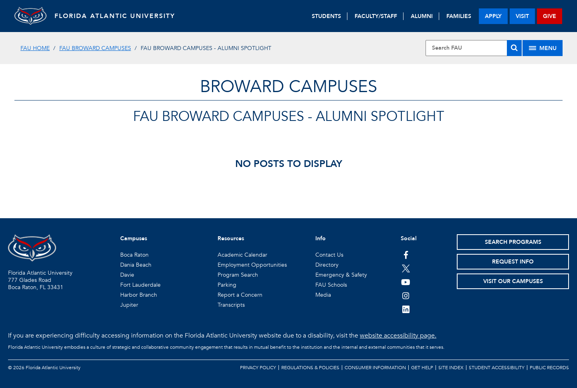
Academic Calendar (242, 255)
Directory (327, 265)
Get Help (422, 367)
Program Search (238, 275)
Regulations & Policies (310, 367)
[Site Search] (474, 48)
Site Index (451, 367)
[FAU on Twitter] (406, 268)
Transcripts (231, 305)
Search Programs (513, 242)
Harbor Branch (138, 295)
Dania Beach (135, 265)
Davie (127, 275)
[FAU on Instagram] (406, 296)
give (549, 16)
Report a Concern (240, 295)
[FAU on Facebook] (406, 255)
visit (522, 16)
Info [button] (320, 238)
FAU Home (35, 48)
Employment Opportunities (252, 265)
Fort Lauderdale (140, 285)
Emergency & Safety (341, 275)
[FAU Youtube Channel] (406, 282)
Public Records (549, 367)
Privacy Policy (258, 367)
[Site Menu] (543, 48)
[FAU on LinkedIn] (406, 309)
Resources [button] (231, 238)
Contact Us (329, 255)
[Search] (514, 48)
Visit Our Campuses (513, 281)
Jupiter (129, 305)
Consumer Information (375, 367)
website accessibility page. (398, 335)
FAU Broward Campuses (95, 48)
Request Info (513, 261)
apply (493, 16)
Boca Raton (134, 255)
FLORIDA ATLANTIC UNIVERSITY (114, 16)
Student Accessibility (497, 367)
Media (323, 295)
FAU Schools (331, 285)
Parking (227, 285)
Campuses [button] (133, 238)
